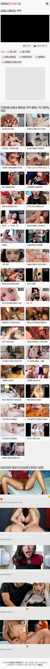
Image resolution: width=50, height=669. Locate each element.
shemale (40, 56)
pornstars (25, 56)
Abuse (40, 664)
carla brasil (9, 56)
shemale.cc (11, 4)
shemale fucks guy (11, 62)
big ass (11, 51)
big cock (25, 51)
